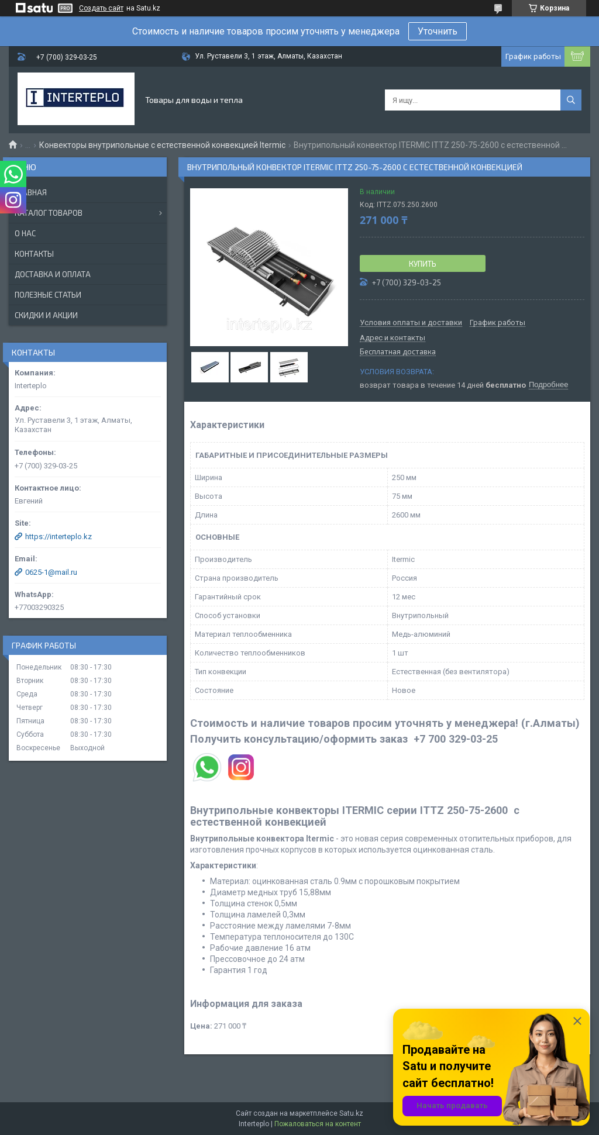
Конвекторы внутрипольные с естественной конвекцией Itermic (162, 145)
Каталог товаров (48, 213)
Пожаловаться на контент (317, 1124)
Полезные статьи (48, 294)
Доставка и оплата (53, 274)
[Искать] (570, 100)
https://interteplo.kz (58, 536)
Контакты (34, 253)
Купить (422, 263)
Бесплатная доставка (398, 352)
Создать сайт (101, 8)
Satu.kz (351, 1113)
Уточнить (437, 31)
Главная (31, 192)
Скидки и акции (46, 315)
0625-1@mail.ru (51, 572)
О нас (25, 233)
